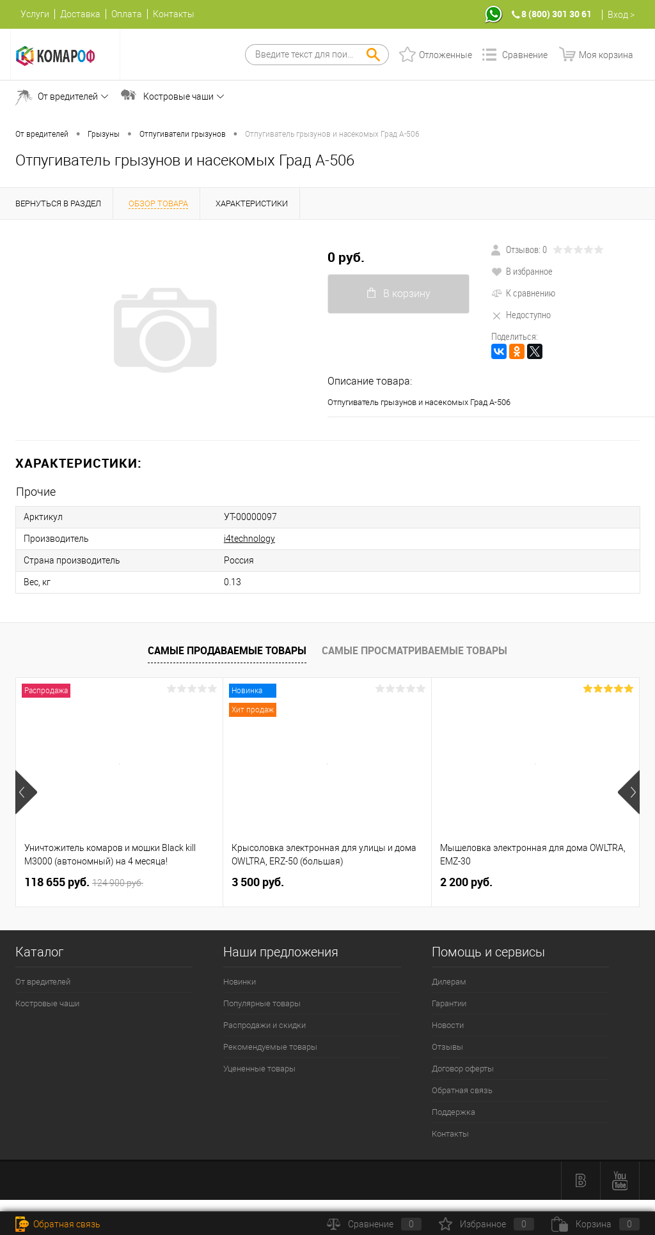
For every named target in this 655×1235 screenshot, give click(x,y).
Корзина (595, 1224)
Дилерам (449, 981)
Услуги (34, 14)
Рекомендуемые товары (270, 1047)
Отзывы (447, 1047)
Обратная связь (462, 1090)
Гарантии (449, 1003)
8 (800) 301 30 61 (556, 14)
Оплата (126, 14)
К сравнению (523, 292)
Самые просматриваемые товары (414, 650)
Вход (618, 15)
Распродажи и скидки (264, 1025)
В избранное (522, 271)
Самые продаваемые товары (227, 650)
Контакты (173, 14)
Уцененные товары (259, 1068)
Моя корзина (606, 55)
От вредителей (68, 96)
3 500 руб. (258, 882)
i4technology (249, 538)
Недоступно (521, 314)
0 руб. (346, 257)
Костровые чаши (178, 96)
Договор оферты (463, 1068)
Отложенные (445, 55)
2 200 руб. (466, 882)
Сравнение (525, 55)
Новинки (239, 981)
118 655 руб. (83, 882)
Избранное (486, 1224)
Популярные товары (262, 1003)
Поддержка (453, 1112)
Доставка (80, 14)
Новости (448, 1025)
